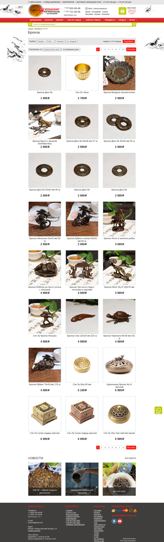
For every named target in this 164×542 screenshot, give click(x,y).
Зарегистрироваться (100, 8)
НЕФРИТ (60, 20)
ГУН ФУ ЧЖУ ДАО (125, 2)
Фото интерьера (72, 514)
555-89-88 (72, 8)
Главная (30, 28)
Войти (90, 8)
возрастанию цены (51, 49)
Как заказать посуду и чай (99, 540)
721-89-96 (72, 11)
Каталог (49, 20)
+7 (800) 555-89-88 (35, 512)
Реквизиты (98, 519)
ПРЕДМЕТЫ (110, 20)
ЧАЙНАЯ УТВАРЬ (93, 20)
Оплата (97, 14)
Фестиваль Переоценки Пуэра (98, 531)
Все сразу (131, 49)
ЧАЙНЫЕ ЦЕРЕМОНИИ (52, 2)
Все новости (130, 458)
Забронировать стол (100, 522)
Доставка (89, 14)
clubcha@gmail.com (35, 523)
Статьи (105, 11)
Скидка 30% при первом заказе (132, 12)
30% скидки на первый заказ (99, 526)
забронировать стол (70, 15)
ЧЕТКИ (132, 20)
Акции (87, 11)
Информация (71, 519)
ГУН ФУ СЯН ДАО (110, 2)
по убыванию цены (71, 49)
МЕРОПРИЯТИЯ (68, 2)
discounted (71, 41)
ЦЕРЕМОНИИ (35, 20)
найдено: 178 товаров (112, 41)
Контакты (105, 14)
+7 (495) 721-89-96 (35, 514)
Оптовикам (96, 11)
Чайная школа (35, 2)
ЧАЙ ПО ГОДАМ (74, 20)
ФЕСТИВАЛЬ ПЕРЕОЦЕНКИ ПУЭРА (89, 2)
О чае (96, 537)
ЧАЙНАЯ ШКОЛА (72, 516)
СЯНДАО (122, 20)
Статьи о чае (71, 512)
